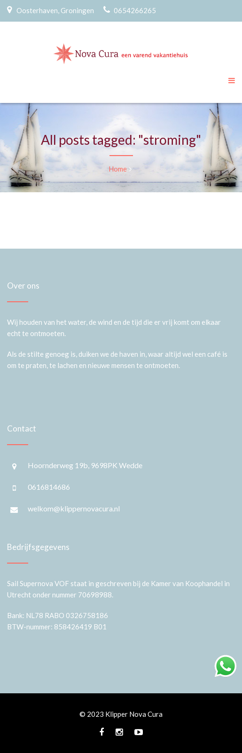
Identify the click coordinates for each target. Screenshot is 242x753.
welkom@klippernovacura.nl (74, 508)
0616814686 (49, 486)
